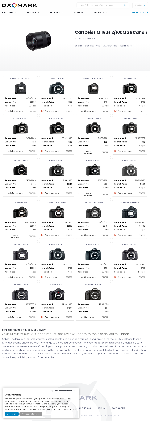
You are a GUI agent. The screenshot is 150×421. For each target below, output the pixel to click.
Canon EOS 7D (56, 284)
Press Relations (82, 408)
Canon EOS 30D (20, 118)
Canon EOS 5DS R (20, 244)
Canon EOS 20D (130, 78)
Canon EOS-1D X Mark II (20, 78)
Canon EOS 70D (93, 244)
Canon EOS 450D (20, 160)
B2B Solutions (139, 12)
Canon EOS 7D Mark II (93, 284)
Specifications (92, 46)
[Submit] (125, 5)
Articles (56, 12)
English (138, 5)
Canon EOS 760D (20, 284)
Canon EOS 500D (56, 160)
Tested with (126, 46)
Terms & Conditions (89, 415)
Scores (78, 46)
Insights (78, 12)
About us (101, 12)
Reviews (33, 12)
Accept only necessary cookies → (62, 391)
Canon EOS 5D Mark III (93, 202)
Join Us (102, 408)
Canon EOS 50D (93, 160)
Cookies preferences (31, 414)
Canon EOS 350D (56, 118)
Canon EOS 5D (20, 202)
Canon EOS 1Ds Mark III (93, 78)
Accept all (11, 414)
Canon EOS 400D (93, 118)
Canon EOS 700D (56, 244)
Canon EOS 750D (129, 244)
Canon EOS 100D (57, 78)
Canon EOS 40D (130, 118)
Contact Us (118, 408)
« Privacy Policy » (68, 409)
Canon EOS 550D (129, 160)
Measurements (110, 46)
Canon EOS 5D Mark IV (129, 202)
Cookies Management (110, 415)
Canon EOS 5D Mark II (57, 202)
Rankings (9, 12)
